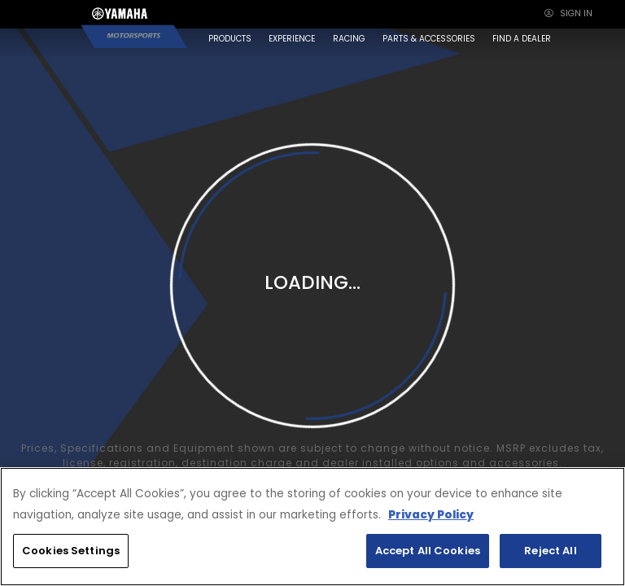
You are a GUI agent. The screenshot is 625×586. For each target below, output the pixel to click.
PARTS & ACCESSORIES (428, 39)
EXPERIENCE (292, 39)
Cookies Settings (71, 550)
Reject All (550, 550)
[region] (312, 526)
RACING (349, 39)
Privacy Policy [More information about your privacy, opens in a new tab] (431, 515)
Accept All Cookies (427, 550)
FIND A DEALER (521, 39)
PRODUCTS (229, 39)
